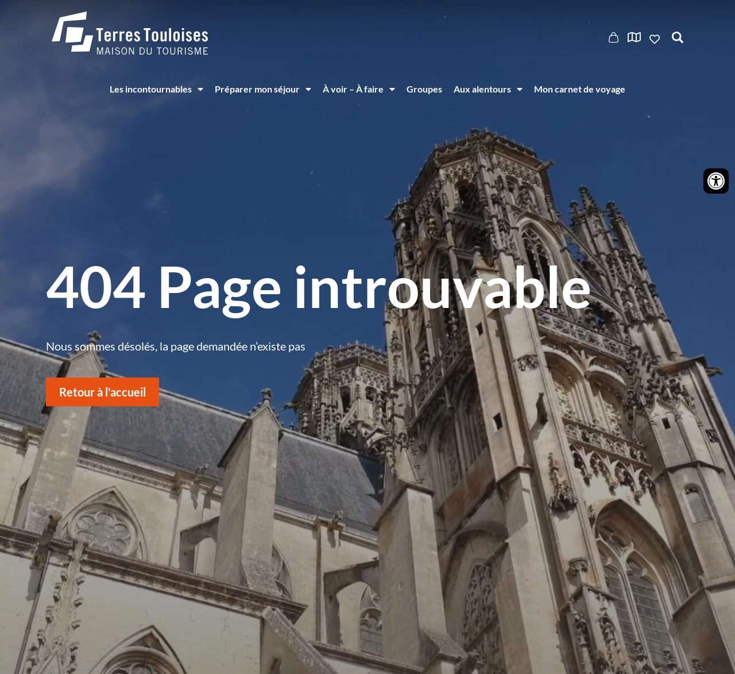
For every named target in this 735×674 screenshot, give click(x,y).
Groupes (424, 88)
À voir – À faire (359, 89)
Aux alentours (488, 89)
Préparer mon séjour (263, 89)
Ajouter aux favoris (655, 39)
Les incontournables (156, 89)
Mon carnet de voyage (579, 88)
